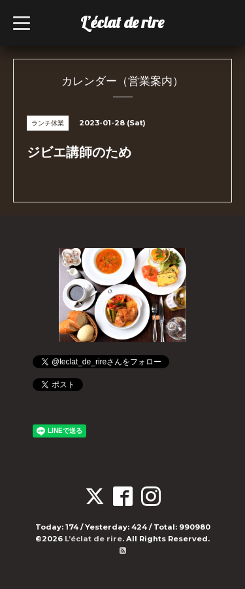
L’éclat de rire (122, 22)
